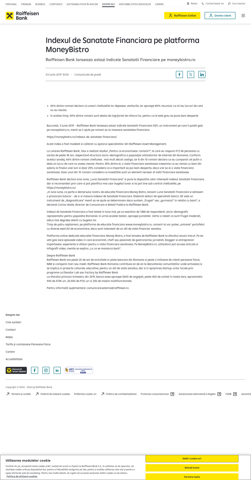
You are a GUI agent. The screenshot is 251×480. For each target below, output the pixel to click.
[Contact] (11, 329)
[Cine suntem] (13, 322)
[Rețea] (9, 337)
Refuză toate (192, 467)
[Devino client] (220, 15)
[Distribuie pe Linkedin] (201, 74)
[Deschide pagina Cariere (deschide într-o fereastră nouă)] (159, 4)
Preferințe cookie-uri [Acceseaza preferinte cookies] (85, 394)
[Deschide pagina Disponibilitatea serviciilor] (135, 4)
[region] (125, 467)
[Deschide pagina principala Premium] (26, 4)
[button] (243, 15)
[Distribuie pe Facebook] (179, 74)
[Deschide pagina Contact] (212, 3)
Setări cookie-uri (192, 458)
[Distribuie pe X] (190, 74)
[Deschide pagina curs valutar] (236, 3)
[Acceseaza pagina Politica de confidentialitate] (119, 394)
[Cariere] (10, 352)
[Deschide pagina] (40, 4)
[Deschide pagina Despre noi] (108, 4)
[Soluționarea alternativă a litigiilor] (200, 394)
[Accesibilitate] (14, 359)
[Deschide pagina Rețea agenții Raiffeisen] (192, 3)
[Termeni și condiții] (18, 394)
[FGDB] (231, 394)
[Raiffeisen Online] (182, 15)
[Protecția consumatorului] (157, 394)
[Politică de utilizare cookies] (52, 394)
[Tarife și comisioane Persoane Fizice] (28, 344)
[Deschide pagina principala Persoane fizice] (11, 4)
